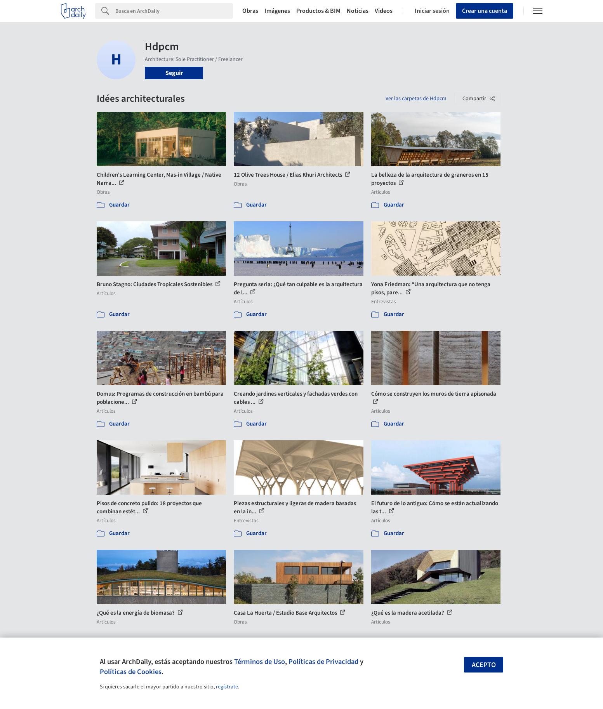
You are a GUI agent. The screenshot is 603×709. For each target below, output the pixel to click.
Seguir (174, 73)
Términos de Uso (259, 662)
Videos (384, 11)
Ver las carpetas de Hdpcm (416, 98)
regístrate (227, 687)
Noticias (357, 11)
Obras (250, 11)
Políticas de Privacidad (323, 662)
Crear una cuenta (484, 11)
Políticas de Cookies (131, 672)
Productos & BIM (318, 11)
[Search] (174, 11)
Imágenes (277, 11)
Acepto (484, 665)
